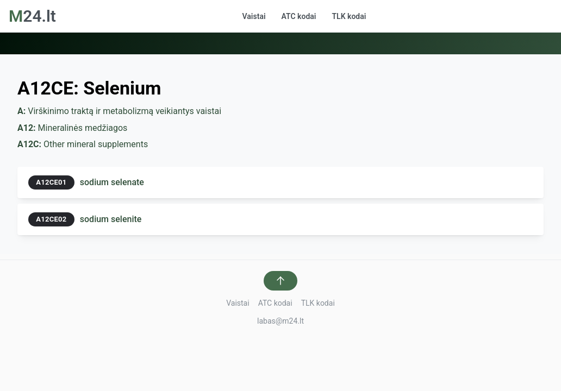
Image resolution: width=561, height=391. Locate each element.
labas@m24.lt (280, 321)
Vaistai (254, 16)
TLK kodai (349, 16)
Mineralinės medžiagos (72, 128)
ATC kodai (299, 16)
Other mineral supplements (82, 144)
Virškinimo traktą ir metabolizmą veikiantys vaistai (119, 111)
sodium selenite (111, 219)
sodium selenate (112, 182)
